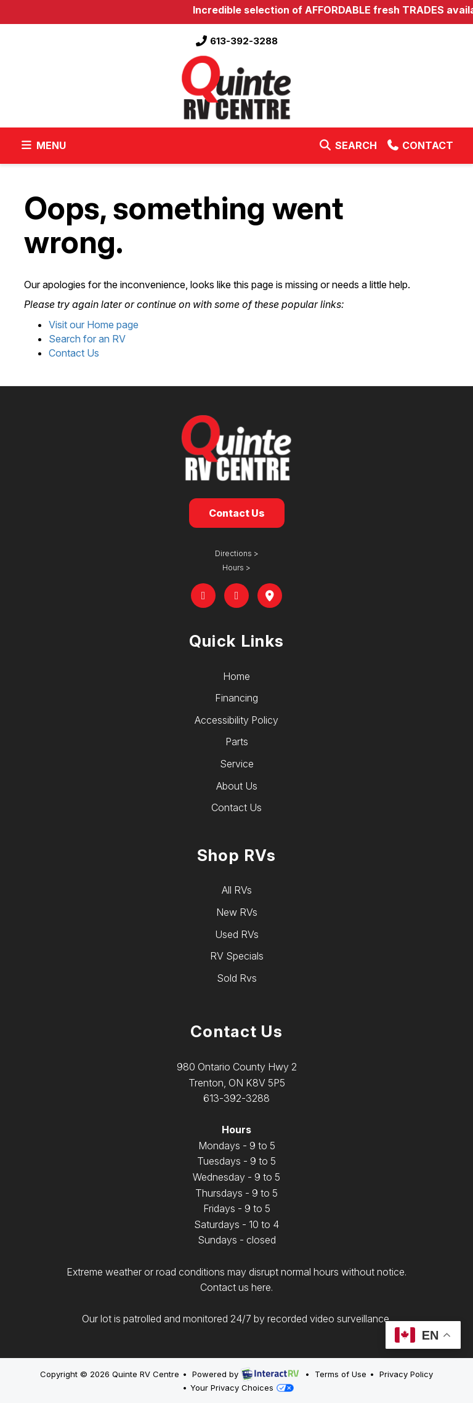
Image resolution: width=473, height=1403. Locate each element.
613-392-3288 (236, 41)
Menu (45, 148)
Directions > (237, 553)
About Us (236, 786)
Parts (236, 741)
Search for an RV (87, 339)
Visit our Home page (94, 324)
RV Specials (237, 956)
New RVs (236, 912)
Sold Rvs (237, 978)
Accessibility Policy (236, 720)
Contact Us (74, 353)
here (261, 1287)
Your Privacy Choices (242, 1388)
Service (237, 764)
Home (236, 676)
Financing (236, 698)
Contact (420, 148)
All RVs (237, 890)
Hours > (236, 567)
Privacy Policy (406, 1374)
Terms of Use (340, 1374)
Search (347, 148)
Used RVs (237, 934)
